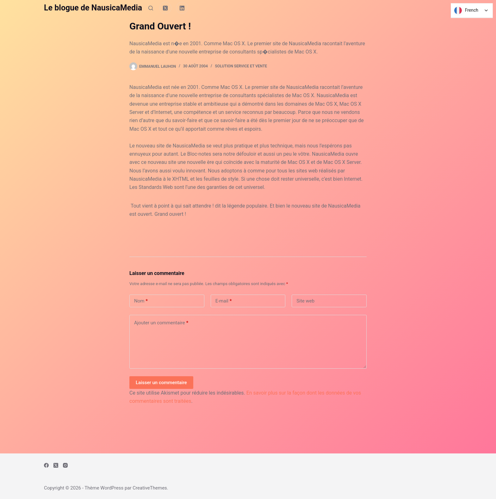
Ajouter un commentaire (161, 323)
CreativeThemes (150, 488)
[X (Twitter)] (165, 8)
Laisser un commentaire (161, 382)
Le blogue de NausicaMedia (93, 7)
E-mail (223, 301)
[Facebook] (46, 465)
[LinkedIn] (182, 8)
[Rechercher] (150, 8)
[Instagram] (65, 465)
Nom (141, 301)
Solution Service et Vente (241, 66)
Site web (305, 301)
